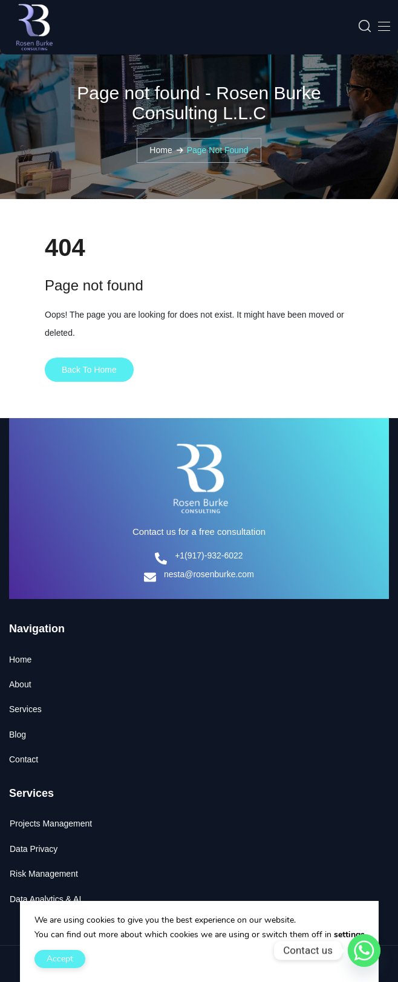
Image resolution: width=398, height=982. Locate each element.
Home (160, 150)
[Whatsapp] (364, 950)
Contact (23, 759)
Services (25, 709)
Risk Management (44, 874)
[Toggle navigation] (383, 26)
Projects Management (51, 823)
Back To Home (89, 370)
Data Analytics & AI (45, 899)
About (20, 684)
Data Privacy (33, 849)
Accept (60, 958)
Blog (17, 734)
